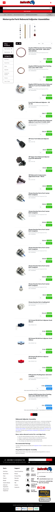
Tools (4, 476)
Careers (16, 485)
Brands (4, 480)
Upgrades (6, 69)
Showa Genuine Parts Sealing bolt (39, 302)
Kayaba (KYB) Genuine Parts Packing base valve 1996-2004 (40, 67)
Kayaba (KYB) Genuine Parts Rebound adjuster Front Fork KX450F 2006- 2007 (40, 85)
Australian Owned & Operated (34, 485)
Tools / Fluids (7, 81)
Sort (39, 43)
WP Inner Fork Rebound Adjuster (39, 139)
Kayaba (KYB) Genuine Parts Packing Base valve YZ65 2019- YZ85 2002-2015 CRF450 (40, 49)
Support (17, 468)
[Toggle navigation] (4, 2)
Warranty (17, 478)
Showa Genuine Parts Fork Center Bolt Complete (39, 194)
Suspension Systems (6, 73)
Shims (5, 66)
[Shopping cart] (50, 3)
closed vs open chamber (21, 428)
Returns (16, 473)
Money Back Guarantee (34, 480)
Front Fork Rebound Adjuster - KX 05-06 (39, 103)
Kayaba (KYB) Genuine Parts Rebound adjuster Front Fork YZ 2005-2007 (40, 121)
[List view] (19, 43)
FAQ (15, 482)
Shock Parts (6, 62)
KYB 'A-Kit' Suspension (5, 485)
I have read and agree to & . (39, 462)
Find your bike (37, 11)
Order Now (49, 388)
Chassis (6, 78)
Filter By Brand (8, 49)
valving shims (42, 430)
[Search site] (50, 8)
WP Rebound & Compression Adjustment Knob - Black (37, 176)
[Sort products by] (46, 43)
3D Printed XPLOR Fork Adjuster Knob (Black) (40, 321)
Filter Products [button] (7, 44)
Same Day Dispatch (33, 474)
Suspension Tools (37, 445)
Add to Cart (49, 61)
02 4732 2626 (42, 476)
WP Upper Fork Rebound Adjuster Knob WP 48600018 (39, 157)
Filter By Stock (8, 52)
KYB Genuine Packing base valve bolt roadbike (40, 375)
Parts (4, 468)
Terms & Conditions (41, 462)
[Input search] (26, 8)
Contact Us (17, 487)
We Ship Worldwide (34, 490)
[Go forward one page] (36, 414)
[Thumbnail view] (17, 43)
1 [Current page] (31, 414)
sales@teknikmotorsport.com (46, 478)
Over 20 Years (32, 469)
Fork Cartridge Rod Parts (19, 14)
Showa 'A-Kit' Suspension (6, 489)
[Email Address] (37, 460)
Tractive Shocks (6, 482)
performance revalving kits (32, 430)
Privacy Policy (47, 462)
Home (5, 14)
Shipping (16, 480)
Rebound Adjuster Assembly (31, 14)
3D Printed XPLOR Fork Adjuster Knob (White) (40, 339)
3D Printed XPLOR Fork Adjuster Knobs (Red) (39, 357)
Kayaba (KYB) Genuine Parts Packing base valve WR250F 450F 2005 (40, 395)
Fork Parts (10, 14)
